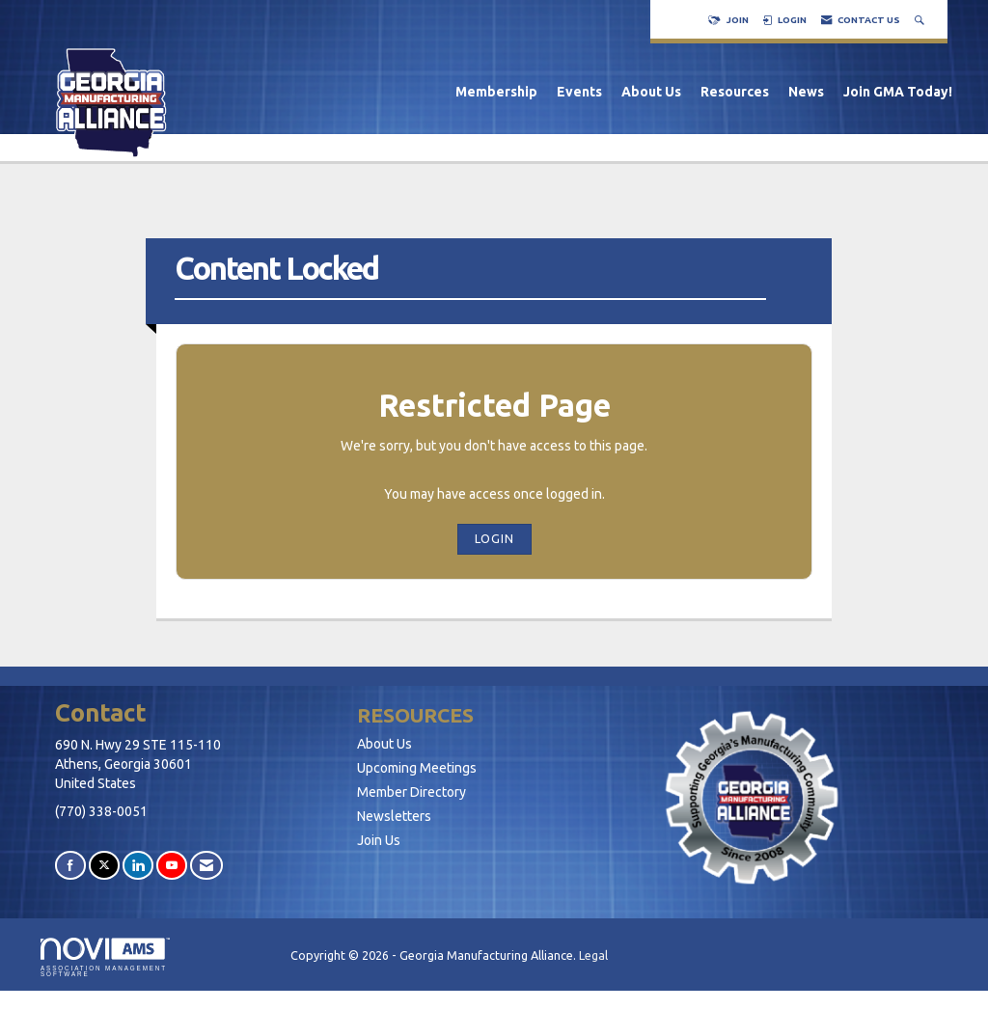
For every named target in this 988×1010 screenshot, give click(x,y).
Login (494, 538)
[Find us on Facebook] (70, 865)
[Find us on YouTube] (171, 865)
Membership (496, 91)
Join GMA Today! (897, 91)
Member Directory (411, 792)
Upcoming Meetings (417, 768)
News (806, 91)
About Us (651, 91)
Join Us (378, 840)
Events (579, 91)
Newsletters (394, 816)
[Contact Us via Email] (206, 865)
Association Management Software (105, 958)
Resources (734, 91)
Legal (593, 955)
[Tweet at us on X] (104, 865)
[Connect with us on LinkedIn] (138, 865)
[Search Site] (921, 19)
